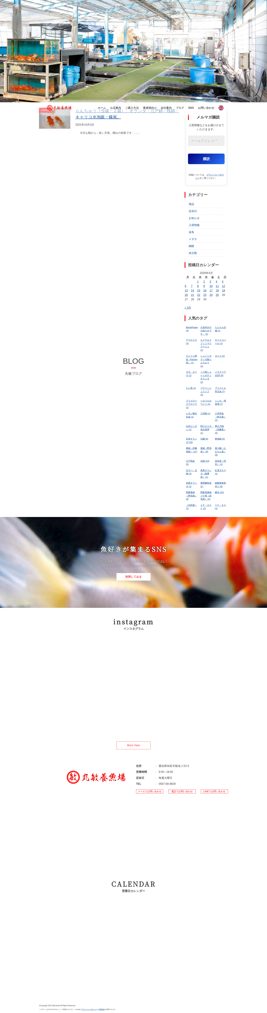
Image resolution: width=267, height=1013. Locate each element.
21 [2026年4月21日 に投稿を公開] (192, 295)
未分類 (193, 253)
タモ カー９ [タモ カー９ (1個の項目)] (191, 374)
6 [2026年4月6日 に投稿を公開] (185, 286)
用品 (191, 204)
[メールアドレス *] (206, 141)
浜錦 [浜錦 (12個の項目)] (204, 461)
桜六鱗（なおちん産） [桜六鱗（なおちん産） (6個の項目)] (220, 451)
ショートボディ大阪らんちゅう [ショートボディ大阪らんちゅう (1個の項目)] (205, 361)
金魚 (191, 232)
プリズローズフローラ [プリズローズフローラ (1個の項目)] (191, 404)
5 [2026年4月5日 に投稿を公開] (223, 281)
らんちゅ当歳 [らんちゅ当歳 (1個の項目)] (220, 329)
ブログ (180, 107)
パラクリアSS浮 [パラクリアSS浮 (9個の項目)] (220, 374)
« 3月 (188, 307)
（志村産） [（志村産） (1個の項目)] (191, 507)
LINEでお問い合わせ (214, 791)
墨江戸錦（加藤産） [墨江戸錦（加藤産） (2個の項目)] (220, 429)
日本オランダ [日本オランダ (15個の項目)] (191, 441)
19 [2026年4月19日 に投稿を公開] (223, 290)
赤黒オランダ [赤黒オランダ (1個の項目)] (191, 485)
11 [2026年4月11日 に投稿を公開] (217, 286)
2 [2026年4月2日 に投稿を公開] (204, 281)
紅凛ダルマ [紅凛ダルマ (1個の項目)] (220, 472)
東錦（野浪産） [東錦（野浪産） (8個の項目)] (205, 450)
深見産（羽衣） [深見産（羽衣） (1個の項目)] (220, 463)
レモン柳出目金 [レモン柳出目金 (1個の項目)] (191, 415)
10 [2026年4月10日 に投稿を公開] (211, 286)
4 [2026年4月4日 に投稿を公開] (216, 281)
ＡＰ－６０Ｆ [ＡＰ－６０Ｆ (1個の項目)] (205, 507)
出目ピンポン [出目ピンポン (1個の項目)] (191, 428)
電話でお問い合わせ (182, 791)
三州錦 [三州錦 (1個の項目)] (205, 413)
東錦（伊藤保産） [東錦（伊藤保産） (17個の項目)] (191, 450)
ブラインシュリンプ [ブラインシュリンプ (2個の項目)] (205, 391)
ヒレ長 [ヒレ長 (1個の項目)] (191, 388)
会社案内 (166, 107)
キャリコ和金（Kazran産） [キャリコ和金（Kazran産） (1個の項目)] (191, 359)
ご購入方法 (132, 107)
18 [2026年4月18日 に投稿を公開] (217, 290)
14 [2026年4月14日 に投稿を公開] (192, 290)
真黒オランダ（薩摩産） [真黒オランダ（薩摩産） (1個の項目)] (205, 473)
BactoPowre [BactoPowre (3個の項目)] (192, 329)
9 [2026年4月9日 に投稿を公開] (204, 286)
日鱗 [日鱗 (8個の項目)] (204, 439)
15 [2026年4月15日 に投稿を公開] (198, 290)
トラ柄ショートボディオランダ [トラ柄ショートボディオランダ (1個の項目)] (205, 377)
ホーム (102, 107)
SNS (191, 107)
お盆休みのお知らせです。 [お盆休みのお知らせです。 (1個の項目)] (205, 330)
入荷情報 (194, 225)
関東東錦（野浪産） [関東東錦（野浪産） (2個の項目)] (191, 495)
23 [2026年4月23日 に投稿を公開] (204, 295)
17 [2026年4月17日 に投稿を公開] (211, 290)
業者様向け (150, 107)
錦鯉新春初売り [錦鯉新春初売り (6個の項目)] (220, 485)
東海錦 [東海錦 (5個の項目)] (220, 439)
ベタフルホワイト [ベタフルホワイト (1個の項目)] (205, 403)
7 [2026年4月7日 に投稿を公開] (191, 286)
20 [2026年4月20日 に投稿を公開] (186, 295)
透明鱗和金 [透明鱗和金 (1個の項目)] (205, 485)
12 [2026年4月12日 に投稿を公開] (223, 286)
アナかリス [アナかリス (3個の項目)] (191, 342)
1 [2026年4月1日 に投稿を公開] (198, 281)
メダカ (193, 239)
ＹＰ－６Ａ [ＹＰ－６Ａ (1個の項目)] (220, 507)
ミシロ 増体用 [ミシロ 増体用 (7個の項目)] (220, 403)
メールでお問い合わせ (150, 791)
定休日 (193, 211)
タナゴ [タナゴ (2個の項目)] (220, 356)
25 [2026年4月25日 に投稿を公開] (217, 295)
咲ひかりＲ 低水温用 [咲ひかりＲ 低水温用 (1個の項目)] (207, 429)
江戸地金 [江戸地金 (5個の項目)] (190, 463)
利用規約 (102, 1009)
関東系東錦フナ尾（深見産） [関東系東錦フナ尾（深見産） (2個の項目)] (205, 495)
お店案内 (115, 107)
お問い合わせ (206, 107)
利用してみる (133, 576)
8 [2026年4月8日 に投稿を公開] (198, 286)
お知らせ (194, 218)
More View (133, 745)
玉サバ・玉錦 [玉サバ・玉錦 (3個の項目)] (191, 472)
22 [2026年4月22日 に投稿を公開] (198, 295)
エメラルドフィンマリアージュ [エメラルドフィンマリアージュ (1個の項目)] (205, 345)
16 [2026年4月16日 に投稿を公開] (204, 290)
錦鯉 (191, 246)
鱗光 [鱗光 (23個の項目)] (219, 492)
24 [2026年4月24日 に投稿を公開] (211, 295)
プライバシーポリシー (89, 1009)
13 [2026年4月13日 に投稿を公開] (186, 290)
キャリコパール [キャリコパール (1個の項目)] (220, 342)
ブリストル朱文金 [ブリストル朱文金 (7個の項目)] (220, 390)
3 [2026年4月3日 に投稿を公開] (210, 281)
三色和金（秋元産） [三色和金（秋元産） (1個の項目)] (220, 416)
